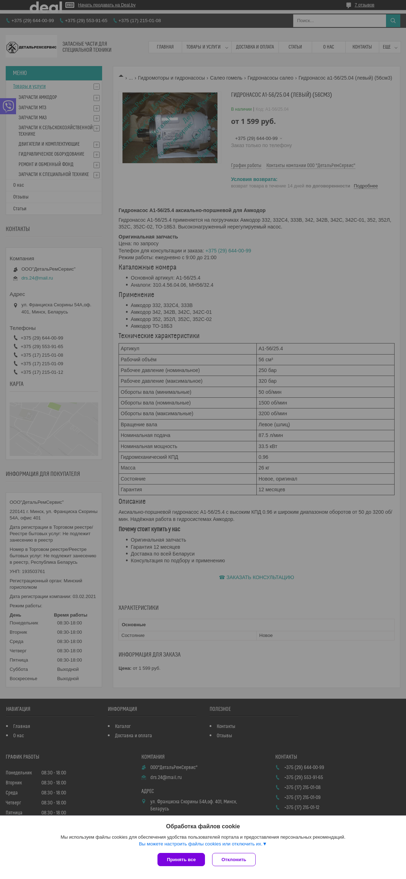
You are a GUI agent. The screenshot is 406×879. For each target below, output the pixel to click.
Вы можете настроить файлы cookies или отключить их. (200, 844)
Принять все (181, 859)
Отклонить (233, 859)
